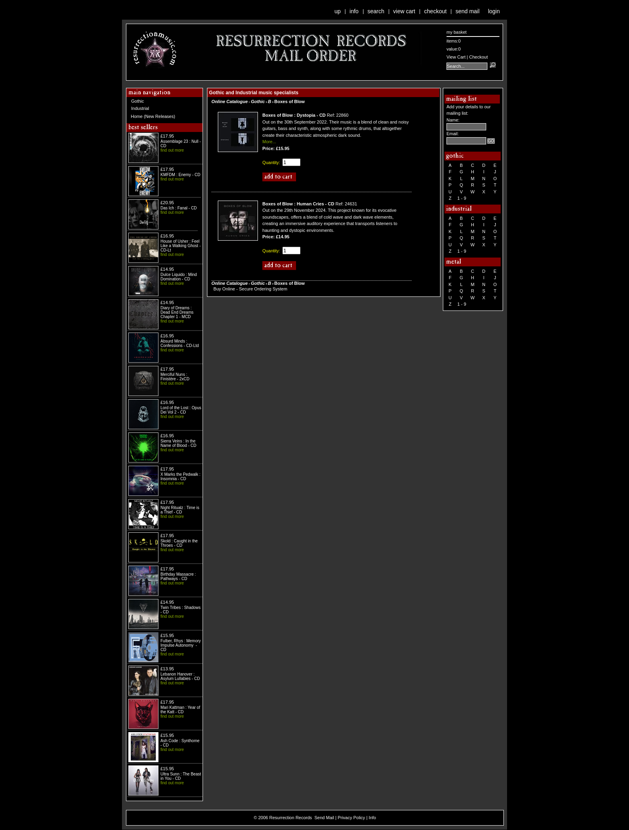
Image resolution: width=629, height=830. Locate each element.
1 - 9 (461, 198)
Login (494, 11)
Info (354, 11)
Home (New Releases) (153, 116)
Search (375, 11)
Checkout (435, 11)
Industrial (140, 108)
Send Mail (467, 11)
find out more (172, 150)
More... (269, 141)
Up (338, 11)
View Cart (404, 11)
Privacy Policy (351, 817)
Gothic (137, 101)
